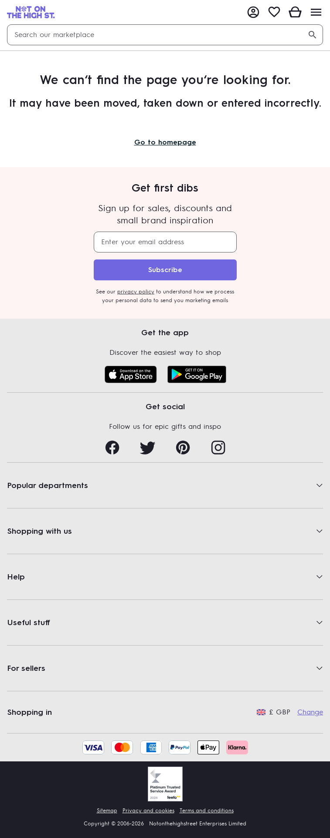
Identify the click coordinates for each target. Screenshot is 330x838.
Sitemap (107, 811)
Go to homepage (165, 142)
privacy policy (135, 292)
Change (310, 712)
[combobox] (165, 34)
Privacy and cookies (148, 811)
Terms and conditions (207, 811)
